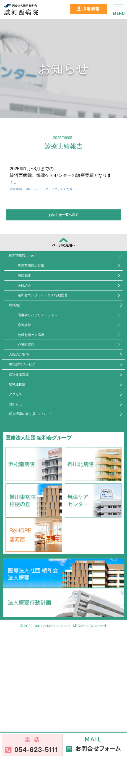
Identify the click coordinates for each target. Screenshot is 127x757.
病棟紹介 (22, 342)
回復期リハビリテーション (55, 356)
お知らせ (22, 491)
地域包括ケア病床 (45, 387)
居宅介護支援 (27, 446)
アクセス (22, 476)
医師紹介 (35, 312)
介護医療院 (37, 401)
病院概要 (35, 297)
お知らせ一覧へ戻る (64, 215)
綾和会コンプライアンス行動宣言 (62, 327)
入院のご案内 (27, 416)
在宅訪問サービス (32, 432)
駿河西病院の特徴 (45, 282)
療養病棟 (35, 372)
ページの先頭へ (63, 246)
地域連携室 (24, 461)
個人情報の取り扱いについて (44, 506)
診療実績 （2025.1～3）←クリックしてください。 (60, 188)
